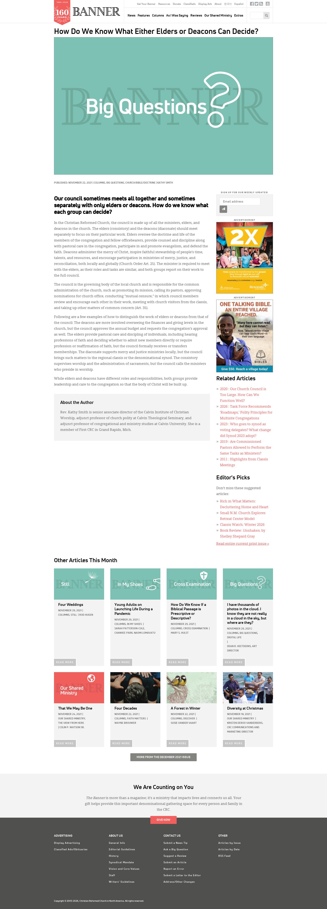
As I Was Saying (177, 15)
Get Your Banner (146, 4)
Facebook (252, 4)
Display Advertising (67, 843)
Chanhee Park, (123, 633)
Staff (112, 875)
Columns (158, 15)
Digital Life (234, 637)
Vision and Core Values (124, 869)
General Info (117, 843)
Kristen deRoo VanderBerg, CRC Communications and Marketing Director (245, 727)
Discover (189, 718)
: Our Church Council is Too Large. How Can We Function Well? (243, 395)
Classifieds (190, 4)
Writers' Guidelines (122, 882)
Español (239, 4)
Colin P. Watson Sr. (71, 727)
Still (74, 615)
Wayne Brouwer (125, 723)
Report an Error (174, 869)
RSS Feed (224, 856)
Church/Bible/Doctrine (140, 183)
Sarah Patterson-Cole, (129, 628)
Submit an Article (175, 862)
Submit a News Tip (176, 843)
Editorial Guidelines (122, 849)
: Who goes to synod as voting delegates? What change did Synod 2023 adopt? (245, 430)
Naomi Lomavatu (144, 633)
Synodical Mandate (121, 862)
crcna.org (268, 4)
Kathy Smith (165, 183)
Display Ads (205, 4)
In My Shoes (134, 624)
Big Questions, (115, 183)
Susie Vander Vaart (184, 723)
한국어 (228, 4)
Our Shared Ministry (218, 15)
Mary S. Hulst (180, 633)
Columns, (100, 183)
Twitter (256, 4)
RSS (261, 4)
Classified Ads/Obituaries (71, 849)
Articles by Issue (229, 843)
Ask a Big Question (176, 849)
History (114, 856)
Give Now (163, 819)
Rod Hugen (86, 615)
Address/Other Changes (179, 882)
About (218, 4)
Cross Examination (195, 628)
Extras (238, 15)
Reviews (196, 15)
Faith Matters (136, 718)
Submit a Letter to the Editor (182, 875)
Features (144, 15)
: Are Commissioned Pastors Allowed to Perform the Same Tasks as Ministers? (245, 447)
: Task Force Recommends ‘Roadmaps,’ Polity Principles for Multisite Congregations (246, 412)
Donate (177, 4)
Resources (164, 4)
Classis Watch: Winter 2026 (242, 525)
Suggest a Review (175, 856)
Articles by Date (229, 849)
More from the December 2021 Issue (163, 757)
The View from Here (71, 723)
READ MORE (65, 662)
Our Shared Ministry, (72, 718)
